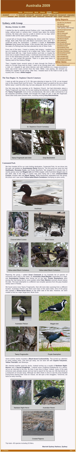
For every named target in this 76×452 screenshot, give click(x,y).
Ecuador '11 (53, 14)
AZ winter (5, 14)
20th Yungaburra (61, 42)
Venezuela (66, 16)
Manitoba (10, 16)
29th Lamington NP (62, 58)
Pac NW (29, 16)
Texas (59, 16)
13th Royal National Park (64, 29)
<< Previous (5, 450)
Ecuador (45, 14)
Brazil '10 (21, 14)
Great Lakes (70, 14)
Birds (36, 12)
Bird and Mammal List (63, 65)
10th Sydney (60, 24)
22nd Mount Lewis (62, 45)
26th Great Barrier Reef (63, 52)
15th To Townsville (62, 33)
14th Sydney (60, 31)
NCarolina (22, 16)
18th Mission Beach (62, 38)
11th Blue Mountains (62, 26)
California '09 (29, 14)
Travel (49, 12)
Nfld (16, 16)
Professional (29, 12)
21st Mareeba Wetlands (63, 43)
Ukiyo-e (55, 12)
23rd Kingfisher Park (62, 47)
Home (20, 12)
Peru (34, 16)
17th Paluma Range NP (63, 36)
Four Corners (62, 14)
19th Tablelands (61, 40)
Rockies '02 (40, 16)
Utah (55, 16)
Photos (42, 12)
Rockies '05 (49, 16)
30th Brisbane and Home (64, 59)
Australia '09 (13, 14)
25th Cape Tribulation (63, 51)
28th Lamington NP (62, 56)
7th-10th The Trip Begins (64, 22)
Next (71, 450)
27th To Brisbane (61, 54)
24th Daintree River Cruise (64, 49)
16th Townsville (61, 35)
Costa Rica (38, 14)
